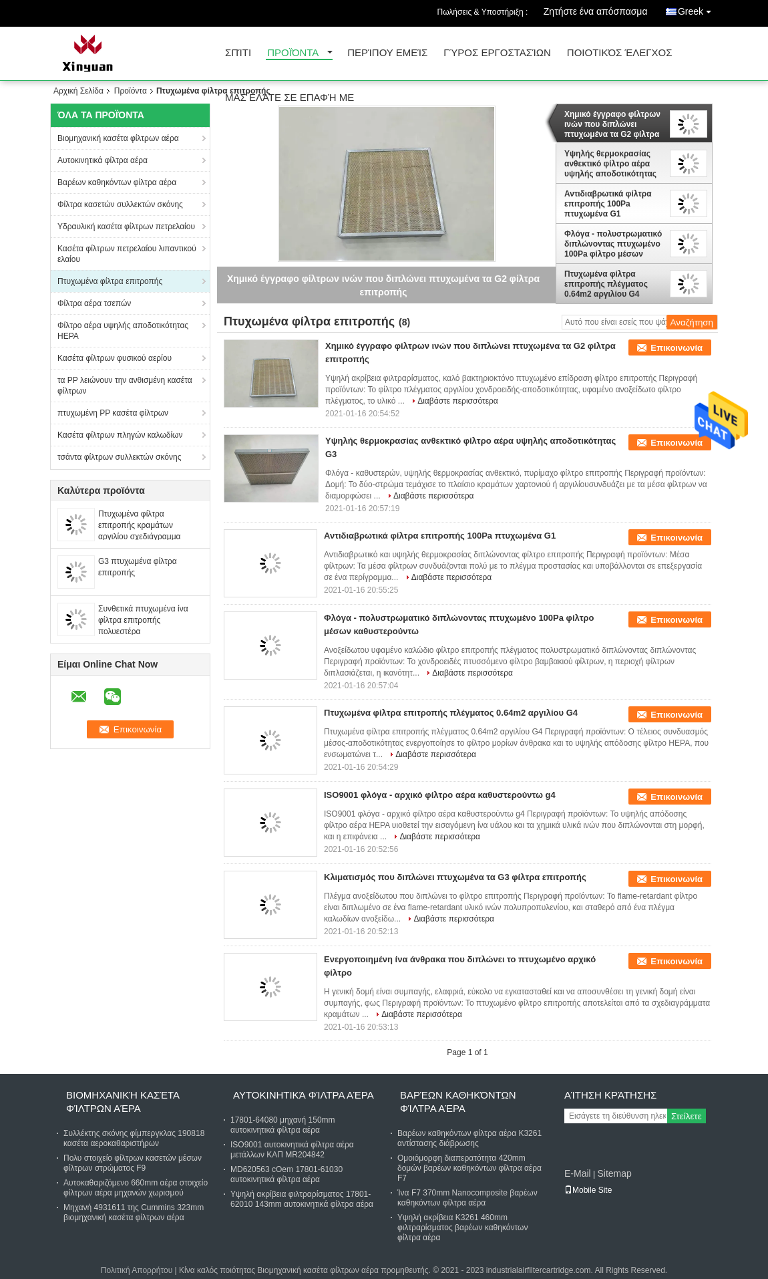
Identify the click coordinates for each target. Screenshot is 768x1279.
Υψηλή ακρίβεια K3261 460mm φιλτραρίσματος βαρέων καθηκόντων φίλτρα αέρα (462, 1227)
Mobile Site (588, 1190)
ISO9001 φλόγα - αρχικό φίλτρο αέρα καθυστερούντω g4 (440, 795)
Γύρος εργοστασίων (497, 53)
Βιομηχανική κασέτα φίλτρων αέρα (118, 138)
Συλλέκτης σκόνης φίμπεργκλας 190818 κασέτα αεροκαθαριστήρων (133, 1138)
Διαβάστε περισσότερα (457, 401)
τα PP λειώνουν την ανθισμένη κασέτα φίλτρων (124, 386)
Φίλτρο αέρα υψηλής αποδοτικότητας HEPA (122, 331)
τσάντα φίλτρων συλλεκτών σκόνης (119, 457)
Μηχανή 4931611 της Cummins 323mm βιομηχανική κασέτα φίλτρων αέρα (133, 1212)
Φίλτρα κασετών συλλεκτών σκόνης (120, 204)
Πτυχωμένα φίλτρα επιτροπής (109, 281)
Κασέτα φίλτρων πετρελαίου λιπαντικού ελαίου (126, 254)
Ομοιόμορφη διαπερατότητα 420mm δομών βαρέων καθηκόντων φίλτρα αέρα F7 (469, 1168)
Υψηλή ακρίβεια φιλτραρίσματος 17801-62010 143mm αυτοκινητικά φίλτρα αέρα (301, 1199)
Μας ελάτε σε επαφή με (289, 98)
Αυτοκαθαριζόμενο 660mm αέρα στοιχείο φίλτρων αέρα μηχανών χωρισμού (135, 1187)
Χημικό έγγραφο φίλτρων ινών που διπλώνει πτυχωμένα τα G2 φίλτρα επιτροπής (612, 124)
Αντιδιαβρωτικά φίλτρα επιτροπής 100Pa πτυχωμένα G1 (608, 204)
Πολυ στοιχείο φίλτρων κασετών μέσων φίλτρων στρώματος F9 (132, 1163)
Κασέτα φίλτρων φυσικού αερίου (114, 358)
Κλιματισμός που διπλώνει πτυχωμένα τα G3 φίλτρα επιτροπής (455, 877)
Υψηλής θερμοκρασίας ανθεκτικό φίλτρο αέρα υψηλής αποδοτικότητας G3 (610, 163)
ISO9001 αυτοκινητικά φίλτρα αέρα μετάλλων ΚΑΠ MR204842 (292, 1149)
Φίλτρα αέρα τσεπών (94, 303)
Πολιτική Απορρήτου (136, 1270)
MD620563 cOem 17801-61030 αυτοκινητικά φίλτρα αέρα (286, 1174)
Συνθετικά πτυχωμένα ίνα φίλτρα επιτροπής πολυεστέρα (143, 620)
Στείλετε (686, 1116)
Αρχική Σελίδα (78, 91)
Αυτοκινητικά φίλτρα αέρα (102, 160)
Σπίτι (238, 53)
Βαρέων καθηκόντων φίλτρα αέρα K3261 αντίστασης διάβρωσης (469, 1138)
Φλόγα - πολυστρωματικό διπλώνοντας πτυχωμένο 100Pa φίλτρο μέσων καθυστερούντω (613, 244)
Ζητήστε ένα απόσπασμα (596, 11)
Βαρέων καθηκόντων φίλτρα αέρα (116, 182)
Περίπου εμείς (387, 53)
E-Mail (577, 1173)
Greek (698, 9)
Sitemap (614, 1173)
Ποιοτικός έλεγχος (620, 53)
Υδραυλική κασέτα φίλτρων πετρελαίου (126, 226)
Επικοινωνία (676, 348)
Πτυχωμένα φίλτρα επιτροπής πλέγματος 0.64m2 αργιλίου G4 (606, 284)
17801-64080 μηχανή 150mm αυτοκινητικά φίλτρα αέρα (282, 1125)
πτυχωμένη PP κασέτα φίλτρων (112, 413)
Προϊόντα (293, 53)
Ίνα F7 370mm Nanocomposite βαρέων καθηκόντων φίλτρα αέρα (467, 1197)
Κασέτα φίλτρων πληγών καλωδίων (119, 435)
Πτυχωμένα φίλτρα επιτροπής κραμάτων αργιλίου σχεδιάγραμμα (139, 525)
